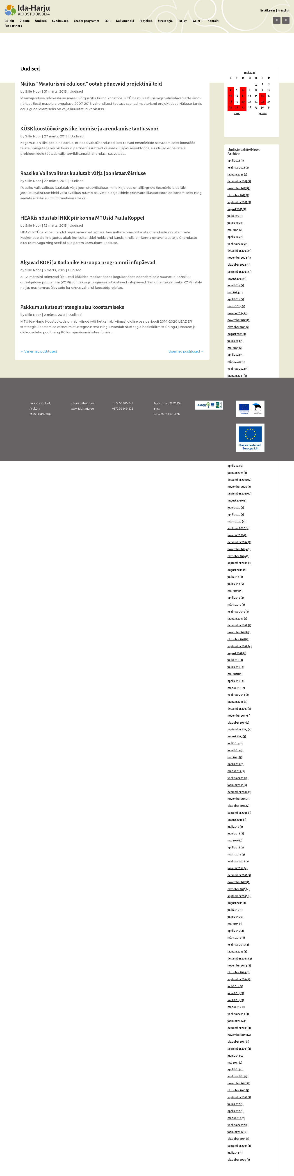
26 (236, 107)
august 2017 (235, 736)
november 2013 (237, 1035)
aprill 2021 (234, 465)
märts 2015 (234, 937)
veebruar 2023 (236, 368)
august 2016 (235, 819)
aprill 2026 (234, 160)
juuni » (263, 113)
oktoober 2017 (237, 722)
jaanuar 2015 (235, 951)
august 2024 (235, 278)
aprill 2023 (234, 354)
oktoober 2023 (237, 327)
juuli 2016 (233, 826)
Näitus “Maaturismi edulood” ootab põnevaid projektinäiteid (91, 84)
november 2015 (237, 882)
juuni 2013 (234, 1055)
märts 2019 (234, 604)
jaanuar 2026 (236, 174)
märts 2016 (234, 854)
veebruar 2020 (236, 528)
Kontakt (213, 21)
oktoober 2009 (237, 1159)
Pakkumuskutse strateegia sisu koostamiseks (72, 307)
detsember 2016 (238, 792)
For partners (13, 25)
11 (230, 95)
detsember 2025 (237, 181)
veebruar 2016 (236, 861)
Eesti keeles (268, 10)
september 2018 (238, 646)
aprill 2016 (234, 847)
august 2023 (235, 334)
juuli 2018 (233, 660)
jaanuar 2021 (235, 472)
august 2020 (235, 500)
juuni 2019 (234, 584)
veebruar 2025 (236, 244)
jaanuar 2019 (236, 618)
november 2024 (237, 257)
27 (243, 107)
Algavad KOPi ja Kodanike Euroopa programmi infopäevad (87, 262)
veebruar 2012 (236, 1125)
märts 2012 (234, 1118)
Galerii (197, 21)
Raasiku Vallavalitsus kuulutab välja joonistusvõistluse (83, 173)
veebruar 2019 (236, 611)
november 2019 (237, 549)
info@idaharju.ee (83, 403)
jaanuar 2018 (236, 701)
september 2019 (238, 563)
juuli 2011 (233, 1152)
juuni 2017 (234, 750)
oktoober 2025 (237, 195)
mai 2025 (233, 230)
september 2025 (237, 202)
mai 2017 (233, 757)
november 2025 (237, 188)
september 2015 (237, 896)
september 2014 (238, 979)
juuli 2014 (233, 986)
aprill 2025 (234, 237)
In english (283, 10)
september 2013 (237, 1048)
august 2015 (235, 903)
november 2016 (237, 798)
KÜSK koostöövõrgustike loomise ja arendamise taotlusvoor (89, 129)
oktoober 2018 (237, 639)
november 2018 (237, 632)
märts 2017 (234, 771)
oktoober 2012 (237, 1090)
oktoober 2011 (237, 1138)
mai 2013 (233, 1062)
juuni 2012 (234, 1104)
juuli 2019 (233, 577)
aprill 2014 (234, 1000)
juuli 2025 (233, 216)
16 (262, 95)
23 (262, 101)
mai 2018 (233, 674)
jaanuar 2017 (235, 785)
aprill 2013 (234, 1069)
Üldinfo (25, 21)
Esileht (9, 21)
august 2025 (235, 209)
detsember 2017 (237, 708)
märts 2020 (235, 521)
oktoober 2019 (237, 556)
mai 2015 (233, 923)
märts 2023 (234, 361)
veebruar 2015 (236, 944)
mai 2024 (233, 292)
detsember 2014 (238, 958)
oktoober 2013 (237, 1041)
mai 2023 (233, 348)
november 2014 (237, 965)
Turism (182, 21)
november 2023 (237, 320)
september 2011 (237, 1145)
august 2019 (235, 570)
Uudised (41, 21)
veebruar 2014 (236, 1014)
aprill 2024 (234, 299)
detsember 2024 (238, 250)
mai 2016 (233, 840)
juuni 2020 (234, 507)
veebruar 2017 (236, 778)
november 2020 (237, 486)
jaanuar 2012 (235, 1132)
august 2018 (235, 653)
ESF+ (108, 21)
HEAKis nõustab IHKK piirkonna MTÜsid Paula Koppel (82, 218)
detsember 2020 (238, 479)
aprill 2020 (234, 514)
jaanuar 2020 (236, 535)
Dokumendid (125, 21)
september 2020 (238, 493)
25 (230, 107)
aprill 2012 (234, 1111)
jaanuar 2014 (236, 1021)
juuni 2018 (234, 667)
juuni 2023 (234, 341)
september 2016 (238, 812)
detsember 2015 (237, 875)
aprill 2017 (234, 764)
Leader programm (86, 21)
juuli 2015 (233, 910)
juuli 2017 (233, 743)
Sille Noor (33, 91)
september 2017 (237, 729)
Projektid (146, 21)
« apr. (237, 113)
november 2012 (237, 1083)
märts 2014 (235, 1007)
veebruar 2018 (236, 694)
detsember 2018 (238, 625)
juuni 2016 (234, 833)
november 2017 (237, 715)
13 (243, 95)
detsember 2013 (237, 1028)
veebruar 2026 (236, 167)
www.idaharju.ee (82, 408)
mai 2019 (233, 591)
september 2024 (238, 271)
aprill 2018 (234, 681)
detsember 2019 (238, 542)
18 (230, 101)
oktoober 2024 (237, 264)
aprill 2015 (234, 930)
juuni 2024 (234, 285)
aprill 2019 (234, 597)
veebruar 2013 (236, 1076)
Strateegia (165, 21)
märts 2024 (235, 306)
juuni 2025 (234, 223)
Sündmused (60, 21)
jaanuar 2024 (236, 313)
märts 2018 (234, 688)
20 (243, 101)
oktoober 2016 (237, 805)
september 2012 (237, 1097)
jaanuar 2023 (235, 375)
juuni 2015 (234, 916)
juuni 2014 (234, 993)
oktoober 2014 (237, 972)
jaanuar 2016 (236, 868)
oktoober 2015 (237, 889)
